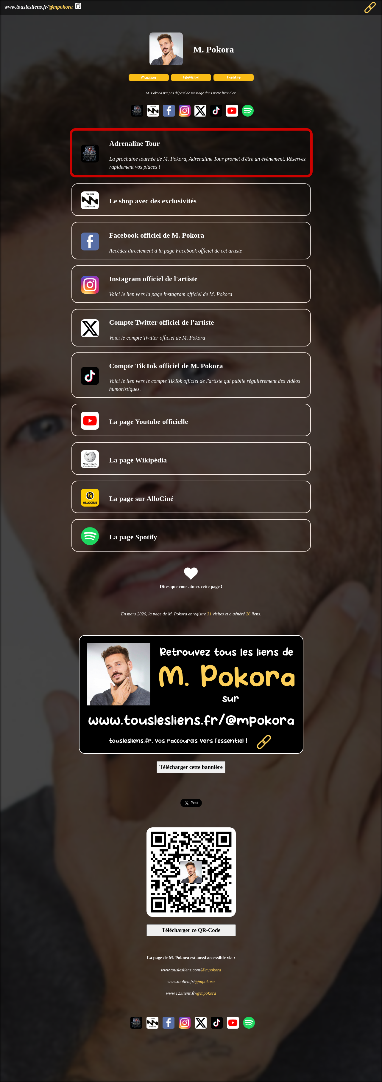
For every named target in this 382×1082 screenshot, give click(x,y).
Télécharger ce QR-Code (191, 930)
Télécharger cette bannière (191, 767)
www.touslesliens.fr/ (38, 7)
